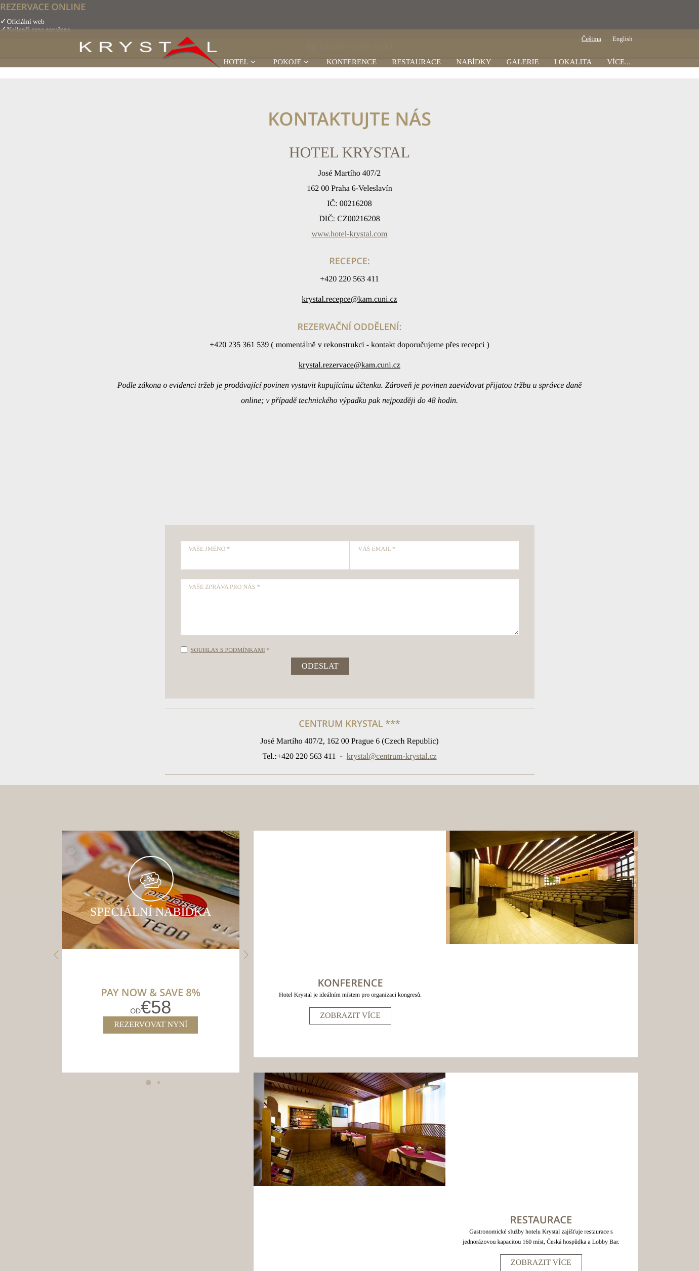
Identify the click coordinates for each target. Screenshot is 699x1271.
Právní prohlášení (330, 1217)
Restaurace (416, 73)
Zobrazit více (349, 902)
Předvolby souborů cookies (394, 1217)
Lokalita (573, 73)
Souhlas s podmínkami (228, 650)
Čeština (591, 50)
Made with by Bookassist (349, 1253)
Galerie (522, 73)
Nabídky (473, 73)
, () (256, 1143)
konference (351, 73)
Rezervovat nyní (149, 1024)
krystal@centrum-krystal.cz (392, 756)
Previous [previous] (55, 955)
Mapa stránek (284, 1217)
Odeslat (320, 666)
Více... (618, 73)
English (622, 50)
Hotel (240, 73)
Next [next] (245, 955)
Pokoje (292, 73)
